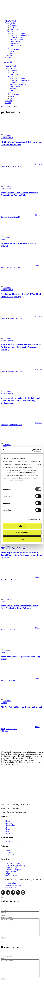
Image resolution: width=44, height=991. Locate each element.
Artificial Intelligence (18, 39)
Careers (8, 827)
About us (8, 56)
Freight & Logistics (17, 37)
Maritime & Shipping (18, 33)
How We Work (10, 21)
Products (8, 853)
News (12, 51)
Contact (8, 58)
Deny (22, 539)
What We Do (10, 23)
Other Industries (16, 45)
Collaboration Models (13, 842)
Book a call (5, 62)
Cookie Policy (10, 887)
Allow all (22, 526)
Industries (9, 31)
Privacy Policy (10, 883)
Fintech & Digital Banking (19, 35)
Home (3, 106)
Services (13, 27)
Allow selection (22, 533)
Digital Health (15, 41)
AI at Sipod (14, 29)
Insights (8, 47)
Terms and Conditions (13, 885)
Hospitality (14, 43)
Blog (11, 53)
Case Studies (14, 49)
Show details (31, 519)
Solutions (13, 25)
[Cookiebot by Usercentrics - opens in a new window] (31, 450)
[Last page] (7, 731)
